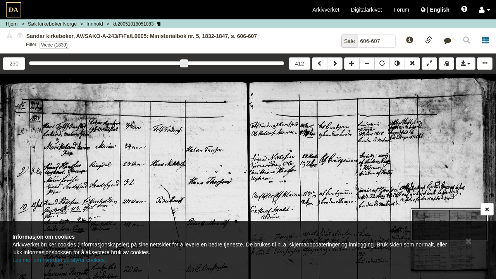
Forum (401, 10)
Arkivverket (325, 10)
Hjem (11, 24)
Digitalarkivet (366, 10)
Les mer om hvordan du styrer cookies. (59, 260)
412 (299, 63)
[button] (484, 9)
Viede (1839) (54, 45)
